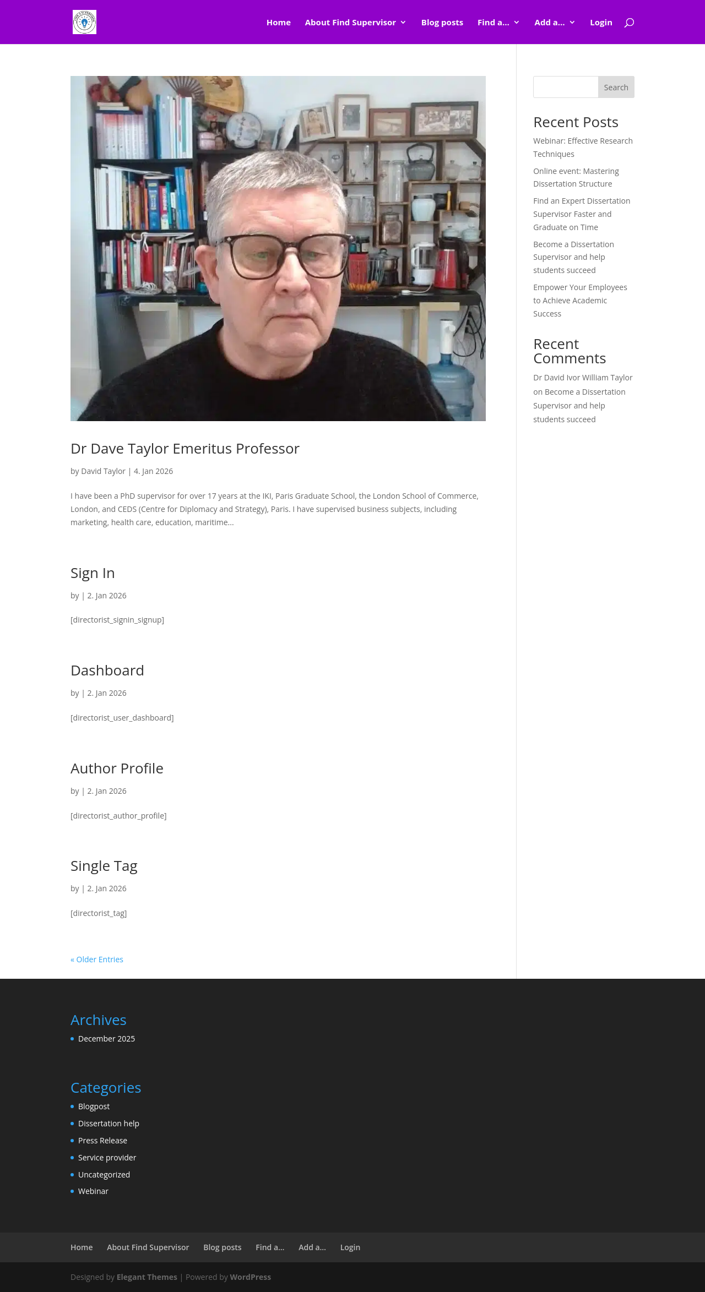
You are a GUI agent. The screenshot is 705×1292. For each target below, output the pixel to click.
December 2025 (106, 1038)
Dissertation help (108, 1123)
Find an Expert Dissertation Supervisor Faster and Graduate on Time (581, 213)
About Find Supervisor (350, 23)
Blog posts (442, 23)
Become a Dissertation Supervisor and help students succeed (573, 257)
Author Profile (117, 768)
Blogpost (94, 1106)
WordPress (250, 1277)
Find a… (493, 23)
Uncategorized (104, 1174)
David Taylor (103, 471)
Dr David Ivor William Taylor (583, 377)
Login (601, 23)
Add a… (550, 23)
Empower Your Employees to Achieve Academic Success (580, 300)
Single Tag (104, 865)
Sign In (92, 572)
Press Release (102, 1140)
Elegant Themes (147, 1277)
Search (616, 87)
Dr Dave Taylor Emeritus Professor (185, 448)
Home (279, 23)
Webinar (93, 1191)
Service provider (107, 1157)
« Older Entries (96, 959)
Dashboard (107, 670)
